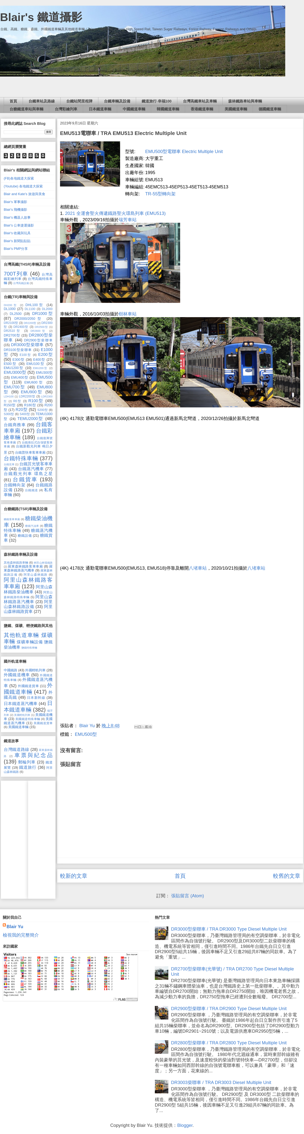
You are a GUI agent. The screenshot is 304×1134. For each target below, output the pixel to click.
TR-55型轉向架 (160, 193)
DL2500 (16, 314)
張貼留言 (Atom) (187, 895)
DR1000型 (42, 313)
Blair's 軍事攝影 (15, 202)
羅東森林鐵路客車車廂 (25, 566)
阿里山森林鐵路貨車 (28, 609)
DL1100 (30, 309)
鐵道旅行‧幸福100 (157, 101)
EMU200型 (40, 368)
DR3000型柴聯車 (27, 344)
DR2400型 (21, 326)
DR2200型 (30, 322)
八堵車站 (198, 568)
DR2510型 (13, 330)
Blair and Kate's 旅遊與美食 (24, 194)
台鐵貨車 (25, 479)
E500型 (10, 364)
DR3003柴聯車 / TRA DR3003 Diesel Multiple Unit (221, 1082)
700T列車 (16, 274)
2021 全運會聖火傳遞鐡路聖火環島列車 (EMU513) (115, 213)
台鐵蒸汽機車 (31, 468)
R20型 (22, 409)
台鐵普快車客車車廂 (30, 452)
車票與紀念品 (33, 755)
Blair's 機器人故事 (17, 217)
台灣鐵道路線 (16, 749)
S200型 (42, 410)
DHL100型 (35, 305)
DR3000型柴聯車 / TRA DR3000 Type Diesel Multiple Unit (229, 929)
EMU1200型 (14, 368)
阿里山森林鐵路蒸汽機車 (28, 599)
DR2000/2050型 (28, 319)
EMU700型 (15, 387)
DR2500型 (41, 326)
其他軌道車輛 (21, 635)
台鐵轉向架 (15, 485)
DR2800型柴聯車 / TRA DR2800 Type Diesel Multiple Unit (229, 1042)
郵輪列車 (27, 762)
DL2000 (47, 309)
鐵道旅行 (27, 767)
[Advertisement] (152, 86)
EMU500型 (86, 734)
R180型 (30, 405)
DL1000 (10, 309)
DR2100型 (11, 322)
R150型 (10, 405)
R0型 (17, 401)
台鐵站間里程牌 (79, 101)
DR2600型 (39, 330)
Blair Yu (15, 926)
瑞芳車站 (128, 219)
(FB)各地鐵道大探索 (19, 178)
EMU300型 (44, 372)
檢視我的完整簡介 (21, 935)
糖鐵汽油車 (32, 525)
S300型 (9, 414)
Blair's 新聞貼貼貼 (17, 241)
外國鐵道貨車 (28, 686)
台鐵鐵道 (31, 490)
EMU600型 (34, 382)
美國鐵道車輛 (236, 109)
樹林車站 (128, 313)
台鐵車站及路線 (42, 101)
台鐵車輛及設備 (117, 101)
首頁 (13, 101)
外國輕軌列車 (35, 670)
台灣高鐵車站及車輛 (200, 101)
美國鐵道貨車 (43, 723)
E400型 (39, 360)
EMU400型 (19, 377)
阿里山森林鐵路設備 (28, 604)
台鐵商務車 (15, 424)
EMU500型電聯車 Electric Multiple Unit (184, 151)
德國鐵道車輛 (270, 109)
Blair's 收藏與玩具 (17, 233)
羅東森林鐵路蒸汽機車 (28, 568)
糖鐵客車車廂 (12, 519)
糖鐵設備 (25, 535)
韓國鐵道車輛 (168, 109)
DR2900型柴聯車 (38, 340)
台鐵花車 (9, 464)
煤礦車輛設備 (30, 642)
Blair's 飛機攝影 (15, 209)
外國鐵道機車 (17, 674)
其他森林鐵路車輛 (16, 562)
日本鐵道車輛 (100, 109)
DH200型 (11, 305)
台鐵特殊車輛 (21, 458)
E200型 (45, 354)
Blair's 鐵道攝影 (41, 17)
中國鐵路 (10, 670)
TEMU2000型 (30, 418)
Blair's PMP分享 (16, 249)
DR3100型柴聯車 (18, 350)
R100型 (36, 400)
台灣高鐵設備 (21, 283)
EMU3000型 (15, 372)
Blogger (184, 1125)
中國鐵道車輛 (134, 109)
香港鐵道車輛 (202, 109)
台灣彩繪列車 (66, 109)
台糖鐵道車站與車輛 (26, 109)
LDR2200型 (27, 396)
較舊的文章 (286, 876)
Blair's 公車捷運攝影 (19, 225)
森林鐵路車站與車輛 (245, 101)
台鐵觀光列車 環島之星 (28, 473)
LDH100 (9, 396)
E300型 (18, 360)
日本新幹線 (36, 698)
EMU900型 (32, 392)
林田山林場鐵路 (43, 562)
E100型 (25, 354)
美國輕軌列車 (22, 714)
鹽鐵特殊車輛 (29, 647)
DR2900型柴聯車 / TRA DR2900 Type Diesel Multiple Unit (229, 1008)
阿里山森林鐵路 (35, 574)
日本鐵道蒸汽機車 (21, 703)
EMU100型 (35, 364)
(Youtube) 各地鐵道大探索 (23, 186)
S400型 (25, 414)
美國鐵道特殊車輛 (27, 719)
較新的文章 (73, 876)
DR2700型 (12, 335)
